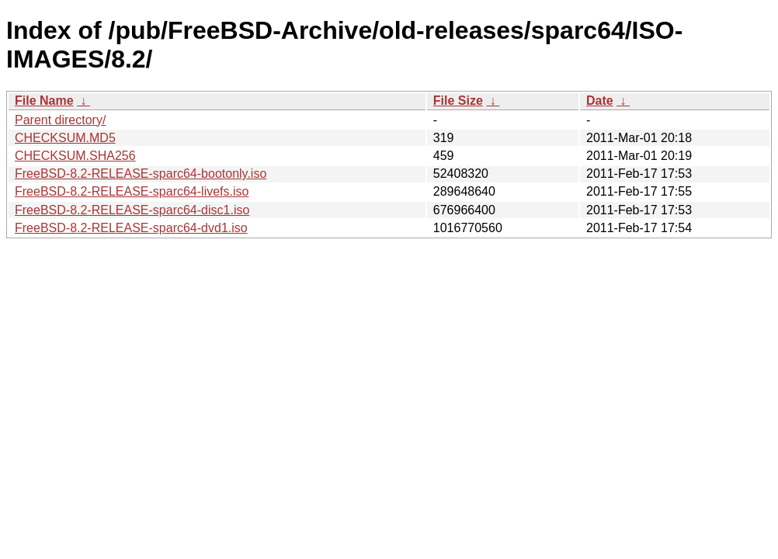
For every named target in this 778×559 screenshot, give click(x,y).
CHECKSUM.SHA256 (75, 155)
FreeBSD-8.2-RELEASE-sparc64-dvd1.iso (131, 227)
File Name (44, 100)
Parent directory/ (60, 120)
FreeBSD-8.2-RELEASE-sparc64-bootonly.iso (140, 173)
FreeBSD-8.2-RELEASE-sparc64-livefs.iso (131, 191)
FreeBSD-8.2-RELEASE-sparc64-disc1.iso (132, 210)
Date (599, 100)
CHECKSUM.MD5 (65, 137)
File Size (458, 100)
